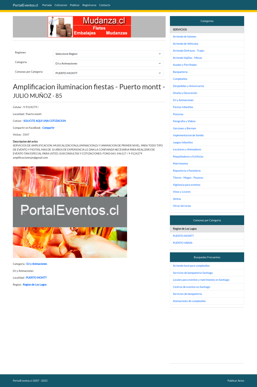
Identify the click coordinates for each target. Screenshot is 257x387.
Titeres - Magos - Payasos (188, 177)
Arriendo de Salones (184, 36)
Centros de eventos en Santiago (191, 286)
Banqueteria (180, 71)
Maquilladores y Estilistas (188, 156)
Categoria (21, 62)
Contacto (104, 5)
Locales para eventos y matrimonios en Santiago (201, 279)
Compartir (48, 127)
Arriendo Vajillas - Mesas (187, 57)
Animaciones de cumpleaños (189, 301)
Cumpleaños (180, 78)
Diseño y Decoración (185, 92)
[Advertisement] (207, 335)
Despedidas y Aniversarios (188, 86)
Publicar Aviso (236, 380)
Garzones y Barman (184, 128)
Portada (47, 5)
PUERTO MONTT (36, 277)
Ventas (177, 198)
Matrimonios (180, 163)
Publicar (75, 5)
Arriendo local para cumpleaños (191, 265)
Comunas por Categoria (29, 71)
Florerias (178, 114)
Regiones (20, 52)
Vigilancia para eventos (186, 184)
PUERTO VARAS (182, 242)
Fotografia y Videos (184, 121)
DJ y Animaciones (36, 263)
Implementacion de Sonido (188, 135)
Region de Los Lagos (35, 284)
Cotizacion (61, 5)
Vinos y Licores (182, 191)
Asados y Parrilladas (185, 64)
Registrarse (89, 5)
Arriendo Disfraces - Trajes (188, 50)
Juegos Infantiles (183, 142)
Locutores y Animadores (187, 149)
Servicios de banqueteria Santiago (193, 272)
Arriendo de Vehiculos (185, 43)
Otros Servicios (182, 205)
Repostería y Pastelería (187, 170)
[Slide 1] (89, 253)
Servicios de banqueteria (187, 293)
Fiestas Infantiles (183, 107)
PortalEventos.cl (25, 5)
